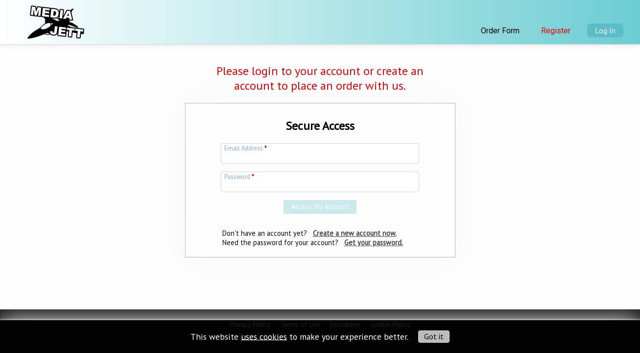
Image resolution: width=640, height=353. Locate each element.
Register (555, 30)
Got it (434, 336)
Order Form (500, 30)
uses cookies (264, 336)
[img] (55, 19)
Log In (605, 30)
